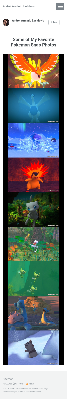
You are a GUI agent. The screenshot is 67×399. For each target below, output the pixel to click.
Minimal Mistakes (33, 392)
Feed (30, 383)
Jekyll (45, 389)
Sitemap (8, 379)
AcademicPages (10, 392)
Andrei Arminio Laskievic (19, 6)
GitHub (18, 383)
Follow (54, 22)
